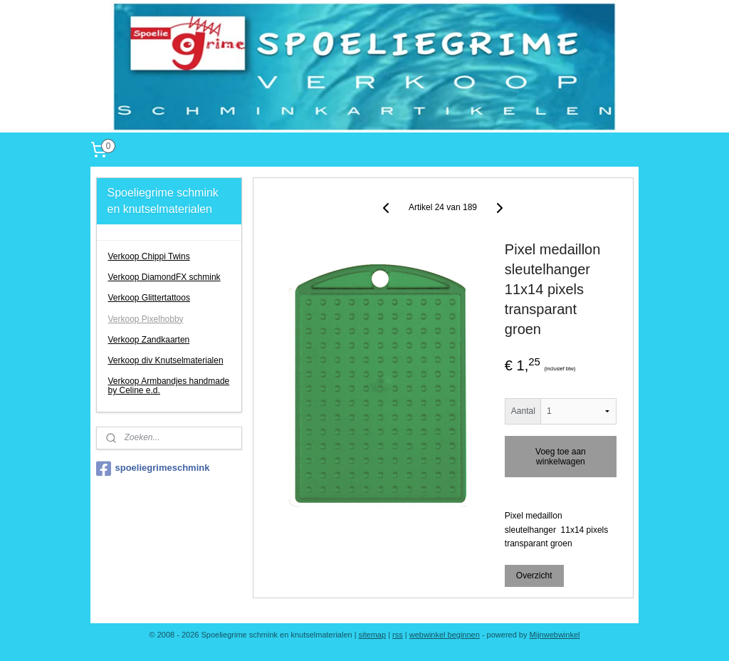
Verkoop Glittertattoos (149, 298)
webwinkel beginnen (444, 634)
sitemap (373, 634)
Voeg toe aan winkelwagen (560, 457)
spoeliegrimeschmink (153, 468)
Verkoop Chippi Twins (149, 256)
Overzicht (534, 576)
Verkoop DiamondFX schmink (164, 277)
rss (397, 634)
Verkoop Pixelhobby (146, 319)
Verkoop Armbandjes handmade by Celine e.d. (169, 385)
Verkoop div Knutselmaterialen (166, 360)
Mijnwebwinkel (555, 634)
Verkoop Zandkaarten (149, 340)
